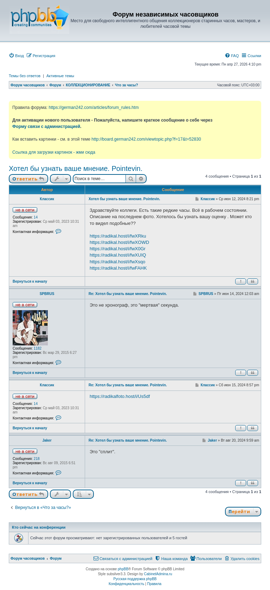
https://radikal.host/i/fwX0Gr (118, 248)
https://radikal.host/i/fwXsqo (117, 261)
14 (36, 217)
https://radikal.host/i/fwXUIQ (118, 255)
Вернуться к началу (30, 281)
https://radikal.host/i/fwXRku (118, 236)
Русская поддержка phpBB (134, 579)
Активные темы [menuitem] (60, 76)
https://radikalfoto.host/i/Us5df (120, 396)
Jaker (46, 440)
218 (37, 459)
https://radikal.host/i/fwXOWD (119, 242)
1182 (37, 348)
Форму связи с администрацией (46, 126)
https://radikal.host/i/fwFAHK (118, 268)
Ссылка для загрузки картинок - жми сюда (53, 152)
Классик (47, 199)
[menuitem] (16, 55)
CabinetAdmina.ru (158, 574)
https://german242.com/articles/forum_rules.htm (94, 107)
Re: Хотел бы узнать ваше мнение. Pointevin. (128, 294)
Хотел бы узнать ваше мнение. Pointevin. (75, 168)
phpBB (123, 569)
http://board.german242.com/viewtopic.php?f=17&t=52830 (146, 139)
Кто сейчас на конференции (38, 527)
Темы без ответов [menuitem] (24, 76)
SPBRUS (47, 294)
